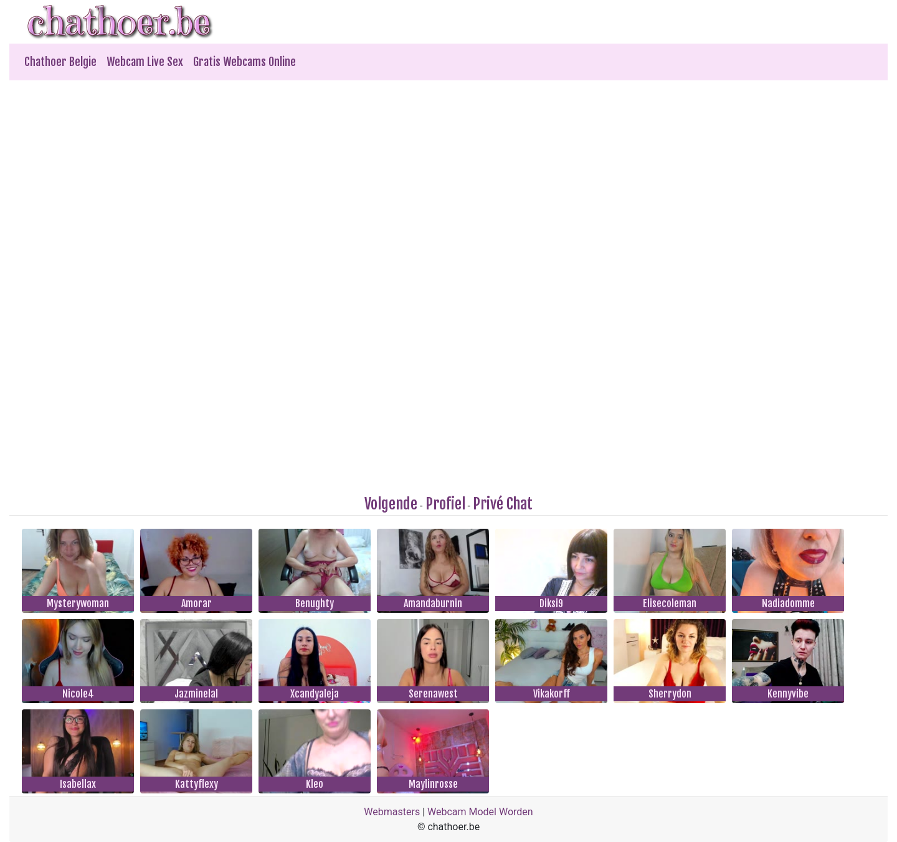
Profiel (445, 503)
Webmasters (392, 812)
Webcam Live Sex (145, 62)
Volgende (390, 503)
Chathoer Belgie (60, 62)
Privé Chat (503, 503)
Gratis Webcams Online (244, 62)
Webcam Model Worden (480, 812)
